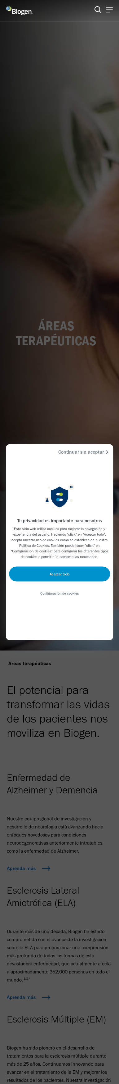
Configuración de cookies (59, 593)
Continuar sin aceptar (84, 452)
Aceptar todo (59, 574)
